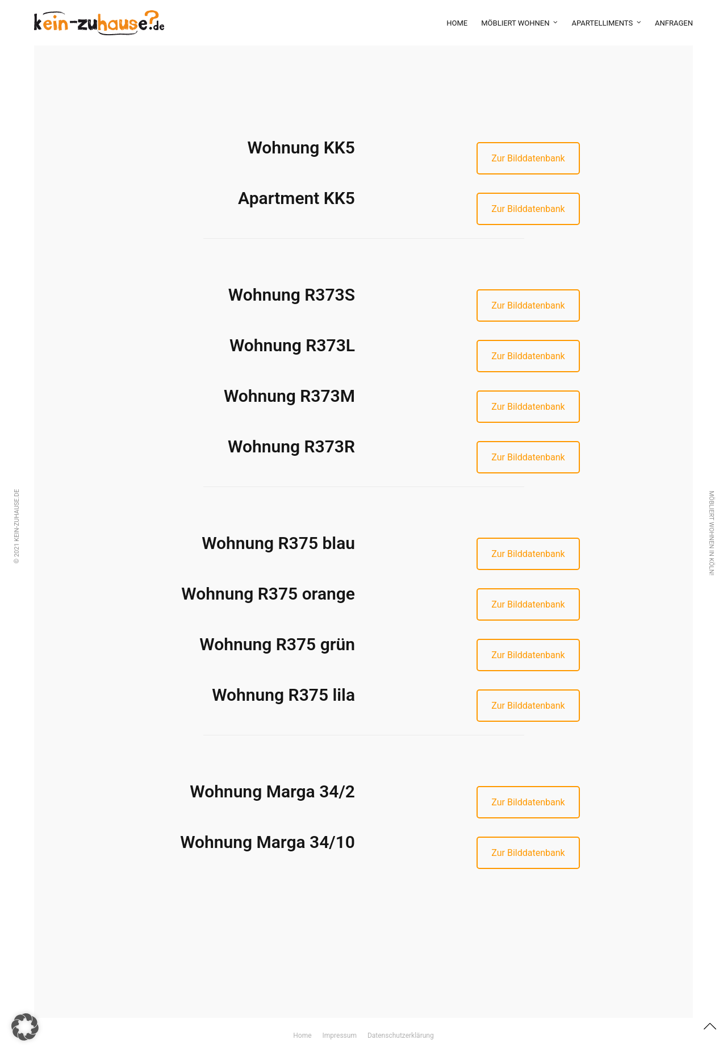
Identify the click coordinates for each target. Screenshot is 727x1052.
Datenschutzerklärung (400, 1035)
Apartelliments (602, 23)
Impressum (340, 1035)
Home (456, 23)
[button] (25, 1027)
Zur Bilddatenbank (528, 158)
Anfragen (674, 23)
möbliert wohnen (515, 23)
